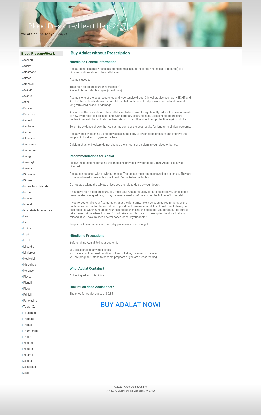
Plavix (27, 276)
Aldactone (29, 72)
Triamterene (30, 330)
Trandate (28, 318)
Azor (26, 102)
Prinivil (27, 294)
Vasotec (28, 342)
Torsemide (30, 312)
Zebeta (27, 360)
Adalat (27, 66)
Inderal (27, 204)
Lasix (26, 222)
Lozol (26, 240)
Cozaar (27, 168)
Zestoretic (29, 366)
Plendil (27, 282)
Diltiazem (29, 174)
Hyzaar (27, 198)
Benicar (28, 108)
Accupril (28, 60)
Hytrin (27, 192)
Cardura (28, 132)
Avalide (27, 90)
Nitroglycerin (31, 264)
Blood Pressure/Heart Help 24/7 (77, 26)
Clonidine (29, 138)
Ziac (26, 372)
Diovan (27, 180)
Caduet (27, 120)
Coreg (27, 156)
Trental (27, 324)
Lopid (26, 234)
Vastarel (28, 348)
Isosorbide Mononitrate (37, 210)
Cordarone (29, 150)
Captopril (29, 126)
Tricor (27, 336)
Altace (27, 78)
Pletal (26, 288)
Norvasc (28, 270)
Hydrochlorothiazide (35, 186)
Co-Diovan (29, 144)
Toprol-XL (29, 306)
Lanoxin (28, 216)
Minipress (29, 252)
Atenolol (28, 84)
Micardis (28, 246)
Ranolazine (30, 300)
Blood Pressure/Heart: (38, 53)
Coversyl (28, 162)
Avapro (27, 96)
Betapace (29, 114)
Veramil (28, 354)
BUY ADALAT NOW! (130, 305)
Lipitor (27, 228)
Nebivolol (29, 258)
